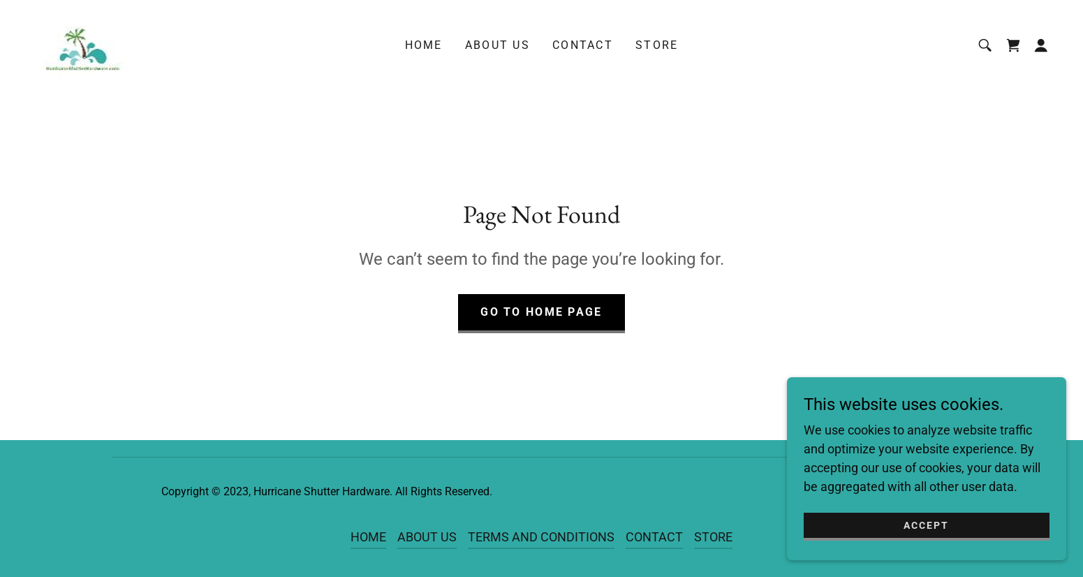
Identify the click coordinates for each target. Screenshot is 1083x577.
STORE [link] (656, 45)
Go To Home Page (541, 312)
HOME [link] (424, 45)
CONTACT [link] (582, 45)
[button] (1041, 45)
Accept (926, 525)
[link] (82, 44)
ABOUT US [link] (497, 45)
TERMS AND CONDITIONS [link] (541, 536)
